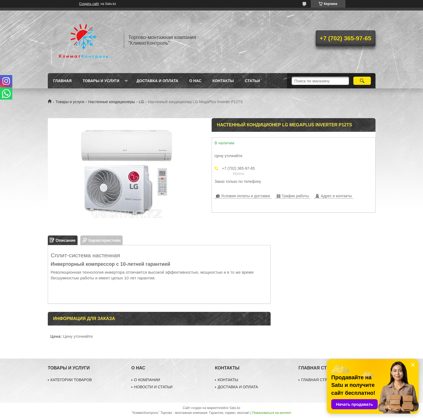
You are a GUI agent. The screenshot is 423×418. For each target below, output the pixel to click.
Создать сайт (89, 4)
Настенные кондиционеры (111, 102)
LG (141, 102)
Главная (62, 81)
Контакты (223, 81)
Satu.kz (234, 408)
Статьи (252, 81)
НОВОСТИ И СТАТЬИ (153, 387)
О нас (195, 81)
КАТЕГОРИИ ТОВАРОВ (71, 380)
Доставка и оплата (157, 81)
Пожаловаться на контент (271, 413)
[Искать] (362, 81)
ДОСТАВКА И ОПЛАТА (238, 387)
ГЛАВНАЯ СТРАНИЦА (321, 380)
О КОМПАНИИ (147, 380)
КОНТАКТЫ (228, 380)
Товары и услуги (100, 81)
